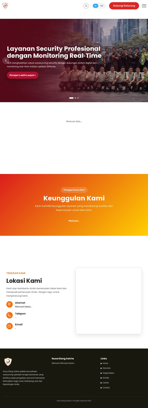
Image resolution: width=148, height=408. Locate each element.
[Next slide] (142, 60)
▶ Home (104, 363)
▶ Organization (107, 373)
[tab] (71, 98)
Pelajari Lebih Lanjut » (23, 75)
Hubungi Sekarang (124, 5)
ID (96, 6)
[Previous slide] (6, 60)
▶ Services (106, 368)
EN (102, 6)
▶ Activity (105, 378)
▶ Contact (105, 387)
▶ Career (105, 383)
